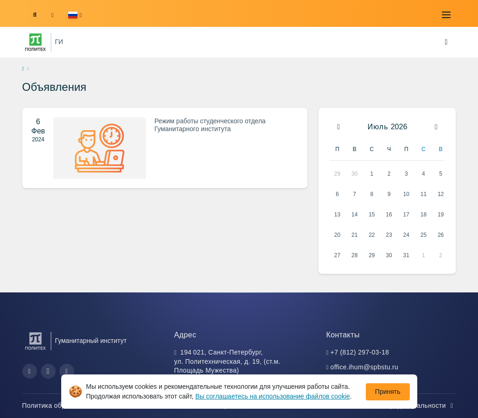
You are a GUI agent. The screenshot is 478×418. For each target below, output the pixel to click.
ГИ (59, 41)
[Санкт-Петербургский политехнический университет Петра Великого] (35, 42)
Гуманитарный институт (91, 340)
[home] (23, 69)
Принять (388, 391)
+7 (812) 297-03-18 (360, 352)
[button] (75, 15)
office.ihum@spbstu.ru (365, 367)
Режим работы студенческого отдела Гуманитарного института (210, 125)
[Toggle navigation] (446, 15)
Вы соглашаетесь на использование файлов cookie (272, 396)
